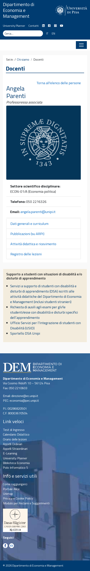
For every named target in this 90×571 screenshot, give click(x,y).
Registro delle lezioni (26, 254)
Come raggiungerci (15, 484)
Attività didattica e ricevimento (33, 244)
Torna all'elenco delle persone (58, 83)
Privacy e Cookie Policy (18, 498)
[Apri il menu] (81, 45)
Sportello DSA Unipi (25, 333)
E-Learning (10, 453)
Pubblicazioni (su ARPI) (27, 233)
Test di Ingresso (14, 429)
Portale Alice (11, 489)
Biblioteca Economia (16, 463)
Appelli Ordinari (12, 444)
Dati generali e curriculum (29, 223)
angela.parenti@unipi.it (37, 211)
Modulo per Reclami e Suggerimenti (26, 503)
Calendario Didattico (16, 434)
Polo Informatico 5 (15, 467)
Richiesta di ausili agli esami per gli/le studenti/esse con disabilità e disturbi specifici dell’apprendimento (44, 312)
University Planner (14, 26)
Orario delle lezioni (15, 439)
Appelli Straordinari (15, 448)
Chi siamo (23, 59)
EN (53, 33)
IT (47, 33)
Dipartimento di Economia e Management (18, 10)
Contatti (33, 26)
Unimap (8, 493)
